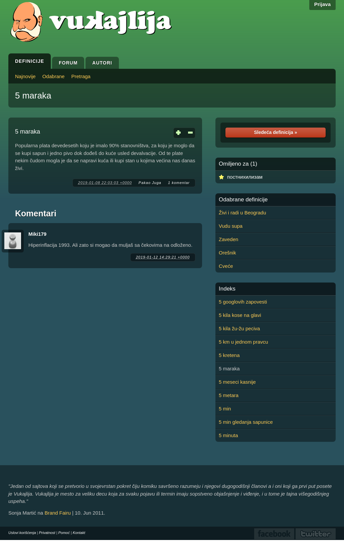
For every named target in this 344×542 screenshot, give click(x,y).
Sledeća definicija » (275, 132)
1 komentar (179, 183)
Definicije (29, 61)
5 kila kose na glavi (240, 315)
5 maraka (33, 96)
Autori (102, 62)
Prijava (322, 4)
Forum (68, 62)
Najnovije (25, 76)
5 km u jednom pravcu (243, 342)
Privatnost (47, 533)
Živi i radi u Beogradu (242, 212)
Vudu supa (230, 226)
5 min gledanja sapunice (246, 422)
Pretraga (81, 76)
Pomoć (63, 533)
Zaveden (228, 239)
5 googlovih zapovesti (243, 302)
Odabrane (53, 76)
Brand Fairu (57, 513)
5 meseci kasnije (237, 382)
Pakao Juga (150, 183)
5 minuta (228, 435)
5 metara (228, 395)
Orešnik (227, 252)
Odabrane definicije (243, 200)
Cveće (226, 266)
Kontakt (79, 533)
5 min (225, 408)
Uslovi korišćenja (22, 533)
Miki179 (37, 234)
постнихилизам (245, 177)
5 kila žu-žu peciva (239, 328)
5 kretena (229, 355)
